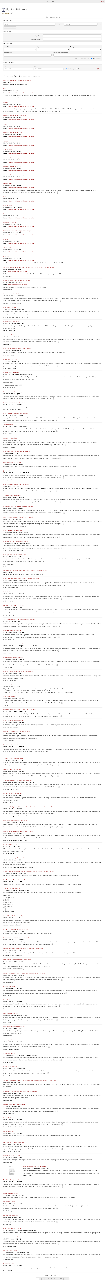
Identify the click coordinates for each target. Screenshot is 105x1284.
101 (61, 1279)
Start (5, 66)
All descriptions (96, 58)
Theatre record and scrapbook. (12, 495)
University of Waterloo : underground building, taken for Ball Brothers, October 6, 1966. (28, 267)
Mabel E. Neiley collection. (11, 592)
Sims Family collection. (10, 696)
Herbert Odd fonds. (9, 1131)
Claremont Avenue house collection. (13, 644)
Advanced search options (52, 17)
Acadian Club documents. (10, 1215)
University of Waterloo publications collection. (21, 93)
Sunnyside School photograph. (12, 888)
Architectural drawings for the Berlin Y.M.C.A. (16, 858)
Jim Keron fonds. (8, 471)
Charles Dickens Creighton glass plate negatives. (17, 780)
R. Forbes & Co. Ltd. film (10, 844)
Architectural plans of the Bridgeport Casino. (16, 484)
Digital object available (42, 47)
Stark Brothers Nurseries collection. (13, 720)
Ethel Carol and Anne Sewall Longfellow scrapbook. (18, 517)
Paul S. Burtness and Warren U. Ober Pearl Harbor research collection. (24, 973)
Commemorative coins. (10, 685)
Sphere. (5, 102)
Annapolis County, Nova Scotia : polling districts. (17, 348)
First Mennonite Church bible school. (14, 880)
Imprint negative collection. (11, 745)
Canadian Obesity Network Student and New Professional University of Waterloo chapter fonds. (31, 807)
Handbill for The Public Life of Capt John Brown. (17, 731)
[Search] (29, 24)
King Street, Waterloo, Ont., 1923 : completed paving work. (20, 1091)
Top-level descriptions (82, 58)
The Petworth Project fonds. (11, 1180)
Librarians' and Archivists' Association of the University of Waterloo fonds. (25, 570)
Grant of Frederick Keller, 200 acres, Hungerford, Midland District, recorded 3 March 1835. (29, 1080)
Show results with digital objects (31, 76)
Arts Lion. (6, 256)
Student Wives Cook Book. (10, 438)
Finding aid (73, 47)
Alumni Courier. (8, 149)
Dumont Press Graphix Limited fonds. (14, 403)
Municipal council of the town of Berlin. (14, 555)
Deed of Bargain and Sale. (11, 1013)
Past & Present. (7, 183)
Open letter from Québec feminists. (13, 605)
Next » (66, 1279)
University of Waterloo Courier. (12, 166)
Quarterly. (6, 124)
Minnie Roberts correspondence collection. (16, 414)
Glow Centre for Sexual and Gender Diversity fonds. (18, 831)
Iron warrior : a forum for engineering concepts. (17, 231)
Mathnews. (6, 197)
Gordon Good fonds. (9, 986)
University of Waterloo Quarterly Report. (15, 115)
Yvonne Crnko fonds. (9, 1264)
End (35, 66)
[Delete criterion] (99, 24)
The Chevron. (7, 248)
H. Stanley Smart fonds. (10, 1067)
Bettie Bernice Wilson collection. (12, 630)
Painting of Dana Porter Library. (12, 793)
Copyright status (8, 52)
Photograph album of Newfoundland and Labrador (18, 506)
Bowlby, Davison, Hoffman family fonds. (14, 1118)
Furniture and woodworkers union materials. (16, 938)
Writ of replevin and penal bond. (13, 530)
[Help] (97, 69)
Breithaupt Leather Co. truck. (11, 1155)
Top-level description (35, 39)
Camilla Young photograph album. (13, 657)
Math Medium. (7, 205)
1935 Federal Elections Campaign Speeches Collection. (19, 619)
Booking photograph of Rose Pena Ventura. (15, 541)
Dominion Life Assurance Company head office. (17, 959)
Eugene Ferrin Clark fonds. (11, 372)
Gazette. (5, 141)
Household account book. (10, 1193)
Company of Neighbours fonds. (12, 1228)
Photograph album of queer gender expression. (17, 451)
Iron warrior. (7, 214)
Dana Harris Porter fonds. (10, 1000)
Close (102, 1)
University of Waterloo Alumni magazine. (15, 175)
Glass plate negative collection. (12, 462)
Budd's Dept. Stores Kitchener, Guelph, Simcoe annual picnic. (21, 578)
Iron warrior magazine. (10, 222)
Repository (38, 36)
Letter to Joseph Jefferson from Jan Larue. (15, 392)
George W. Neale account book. (12, 769)
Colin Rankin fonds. (9, 335)
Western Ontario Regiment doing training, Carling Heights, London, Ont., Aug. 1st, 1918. (29, 871)
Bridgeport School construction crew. (14, 1026)
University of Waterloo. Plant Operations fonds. (17, 80)
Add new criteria (10, 28)
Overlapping (70, 69)
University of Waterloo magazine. (13, 158)
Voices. (5, 89)
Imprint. (5, 239)
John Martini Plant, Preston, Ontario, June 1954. (17, 280)
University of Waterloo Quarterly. (13, 132)
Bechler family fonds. (9, 1202)
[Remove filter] (11, 13)
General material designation (60, 52)
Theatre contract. (8, 424)
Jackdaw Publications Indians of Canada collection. (18, 671)
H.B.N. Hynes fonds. (9, 1040)
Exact (78, 69)
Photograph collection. (10, 307)
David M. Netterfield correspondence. (14, 1104)
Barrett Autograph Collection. (12, 294)
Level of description (9, 47)
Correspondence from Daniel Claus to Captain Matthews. (20, 709)
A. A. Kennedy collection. (10, 359)
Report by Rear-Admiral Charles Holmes (34, 1166)
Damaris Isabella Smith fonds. (12, 1237)
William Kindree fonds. (10, 1053)
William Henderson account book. (13, 758)
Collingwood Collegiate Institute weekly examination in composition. (23, 949)
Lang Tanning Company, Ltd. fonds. (13, 1142)
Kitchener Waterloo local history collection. (15, 929)
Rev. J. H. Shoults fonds (10, 1250)
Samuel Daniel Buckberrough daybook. (14, 916)
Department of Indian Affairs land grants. (15, 820)
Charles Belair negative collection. (17, 271)
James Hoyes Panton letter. (11, 321)
